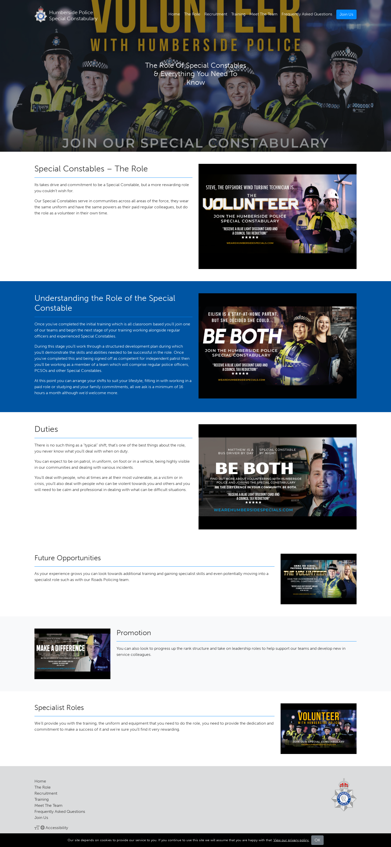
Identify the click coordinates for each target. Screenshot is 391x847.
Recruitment (215, 14)
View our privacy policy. (291, 840)
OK (317, 840)
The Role (192, 14)
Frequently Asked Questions (307, 14)
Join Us (346, 14)
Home (174, 14)
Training (238, 14)
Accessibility (51, 827)
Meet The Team (263, 14)
